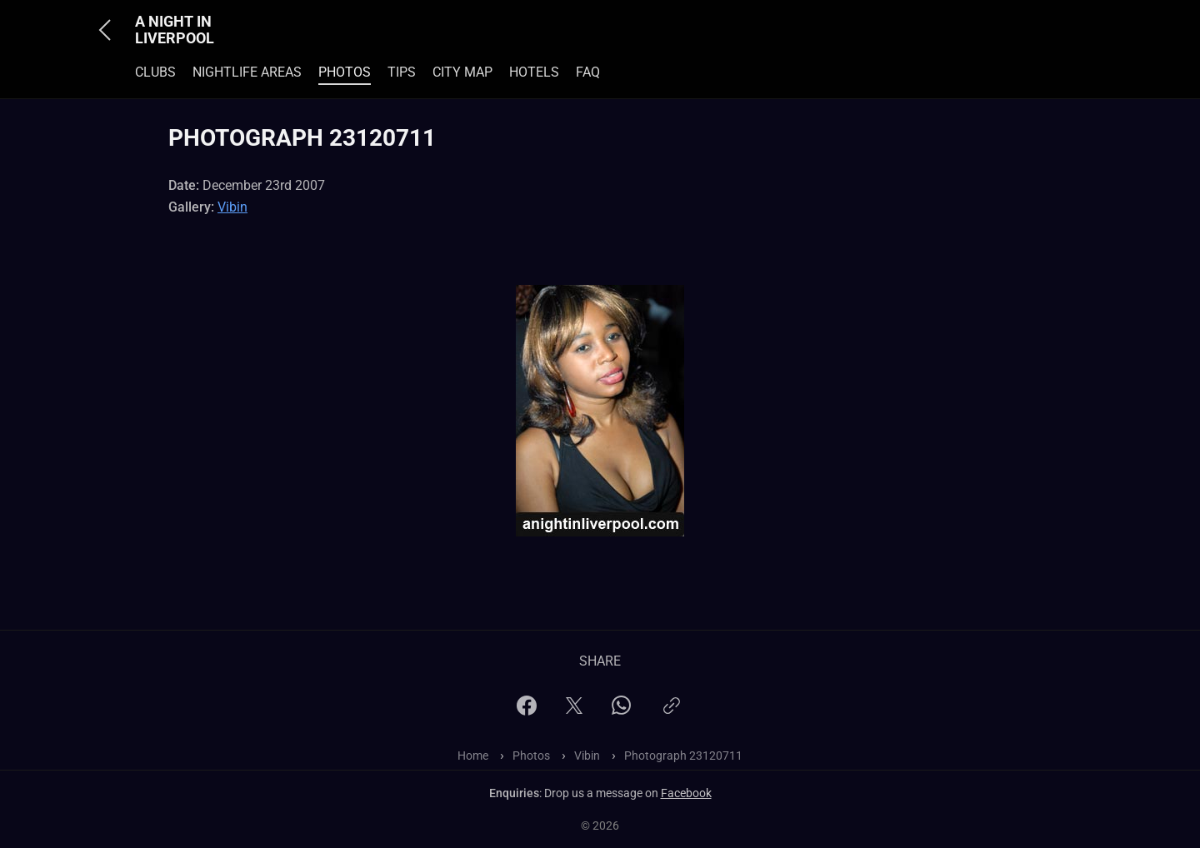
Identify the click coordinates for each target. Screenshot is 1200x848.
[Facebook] (527, 711)
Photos (344, 72)
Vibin (233, 207)
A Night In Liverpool (174, 30)
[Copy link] (671, 713)
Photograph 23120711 (683, 755)
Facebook (686, 793)
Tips (402, 72)
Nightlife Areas (247, 72)
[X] (574, 711)
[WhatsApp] (621, 710)
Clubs (155, 72)
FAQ (588, 72)
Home (473, 755)
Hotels (534, 72)
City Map (462, 72)
